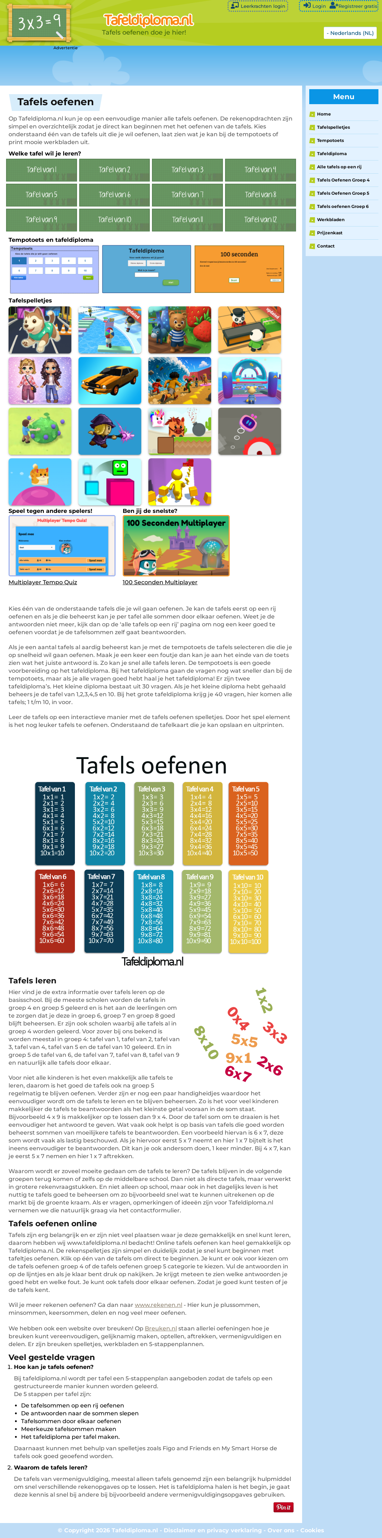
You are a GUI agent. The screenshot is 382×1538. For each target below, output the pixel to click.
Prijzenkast (329, 232)
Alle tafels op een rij (339, 166)
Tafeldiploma (332, 153)
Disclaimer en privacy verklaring (213, 1530)
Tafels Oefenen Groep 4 (343, 180)
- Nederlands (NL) (350, 33)
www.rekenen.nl (158, 1305)
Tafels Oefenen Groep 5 (343, 193)
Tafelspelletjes (333, 127)
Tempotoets (330, 140)
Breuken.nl (161, 1328)
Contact (326, 246)
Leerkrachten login (257, 5)
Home (324, 114)
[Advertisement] (178, 66)
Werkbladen (331, 219)
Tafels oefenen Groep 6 (343, 206)
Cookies (312, 1530)
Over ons (281, 1530)
